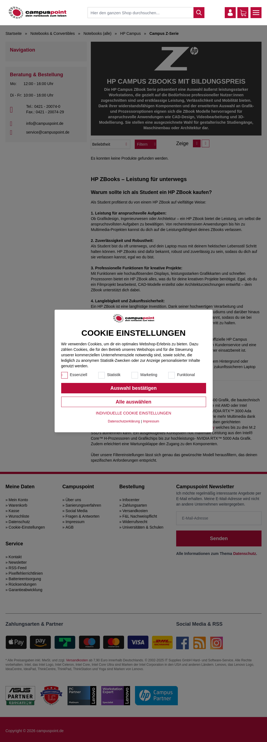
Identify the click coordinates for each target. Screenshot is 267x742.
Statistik (113, 375)
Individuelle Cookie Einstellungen (133, 413)
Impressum (151, 421)
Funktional (186, 375)
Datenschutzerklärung (124, 421)
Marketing (148, 375)
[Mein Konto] (230, 12)
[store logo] (37, 13)
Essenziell (78, 375)
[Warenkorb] (243, 13)
